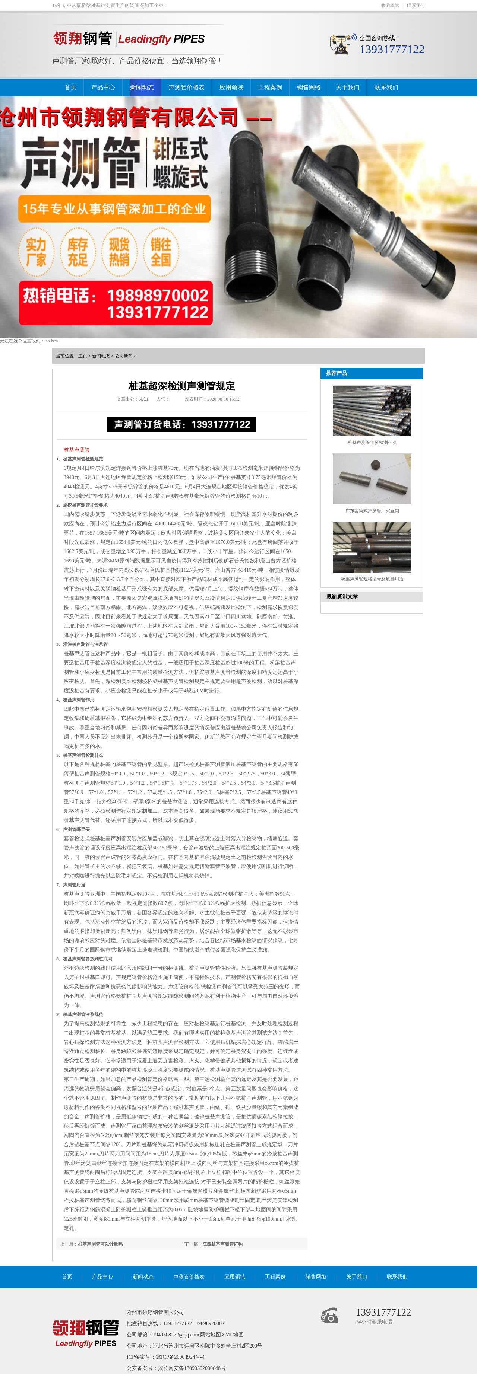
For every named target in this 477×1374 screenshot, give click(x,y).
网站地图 (210, 1335)
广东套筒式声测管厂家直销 (372, 510)
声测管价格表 (187, 87)
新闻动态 (142, 87)
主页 (82, 355)
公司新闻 (124, 355)
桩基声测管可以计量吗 (100, 1244)
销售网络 (309, 87)
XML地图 (233, 1335)
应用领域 (231, 87)
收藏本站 (390, 5)
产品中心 (103, 87)
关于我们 (348, 87)
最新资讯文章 (342, 596)
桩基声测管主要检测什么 (372, 442)
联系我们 (416, 5)
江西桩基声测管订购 (222, 1244)
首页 (70, 87)
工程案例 (270, 87)
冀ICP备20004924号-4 (180, 1357)
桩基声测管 (77, 450)
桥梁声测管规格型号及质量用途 (372, 578)
